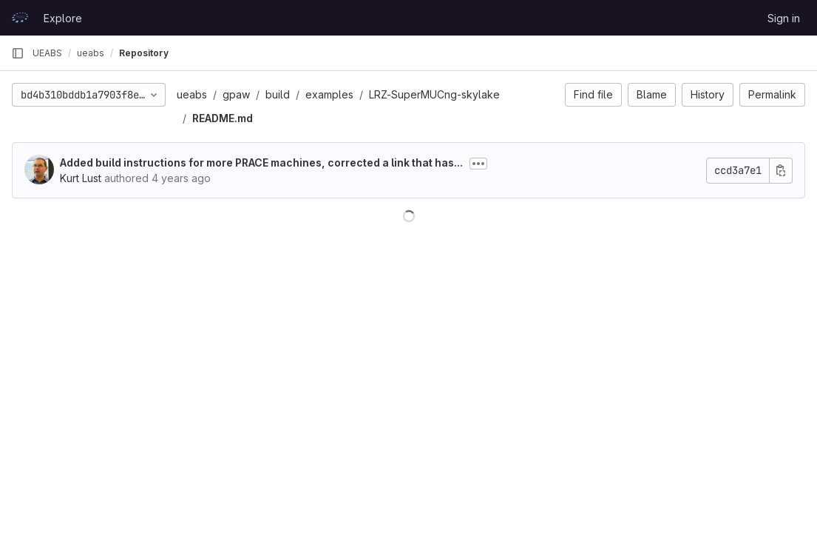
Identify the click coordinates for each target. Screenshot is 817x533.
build (277, 94)
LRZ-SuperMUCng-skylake (434, 94)
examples (329, 94)
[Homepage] (20, 18)
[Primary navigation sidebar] (18, 53)
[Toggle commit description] (478, 164)
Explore (63, 18)
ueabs (192, 94)
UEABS (47, 52)
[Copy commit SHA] (781, 171)
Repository (144, 52)
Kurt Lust (80, 178)
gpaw (236, 94)
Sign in (783, 18)
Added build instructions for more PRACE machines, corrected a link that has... (261, 162)
